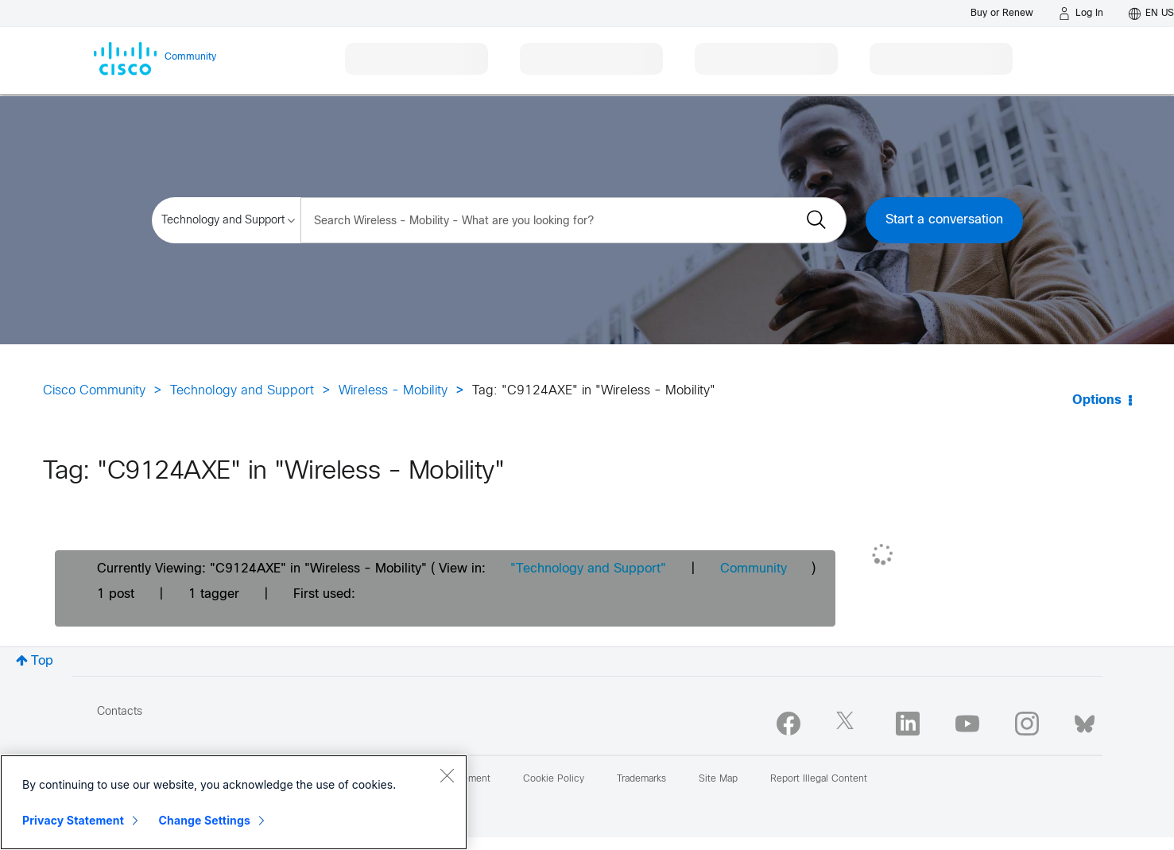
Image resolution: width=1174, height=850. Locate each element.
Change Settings (204, 820)
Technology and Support (242, 391)
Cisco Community (94, 391)
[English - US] (1151, 13)
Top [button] (42, 661)
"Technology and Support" (588, 569)
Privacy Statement (73, 820)
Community (753, 569)
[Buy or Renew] (1002, 13)
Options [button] (1097, 400)
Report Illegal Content (818, 779)
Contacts (119, 712)
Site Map (718, 779)
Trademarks (641, 779)
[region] (233, 802)
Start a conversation (944, 220)
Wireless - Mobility (393, 391)
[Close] (447, 775)
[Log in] (1081, 13)
